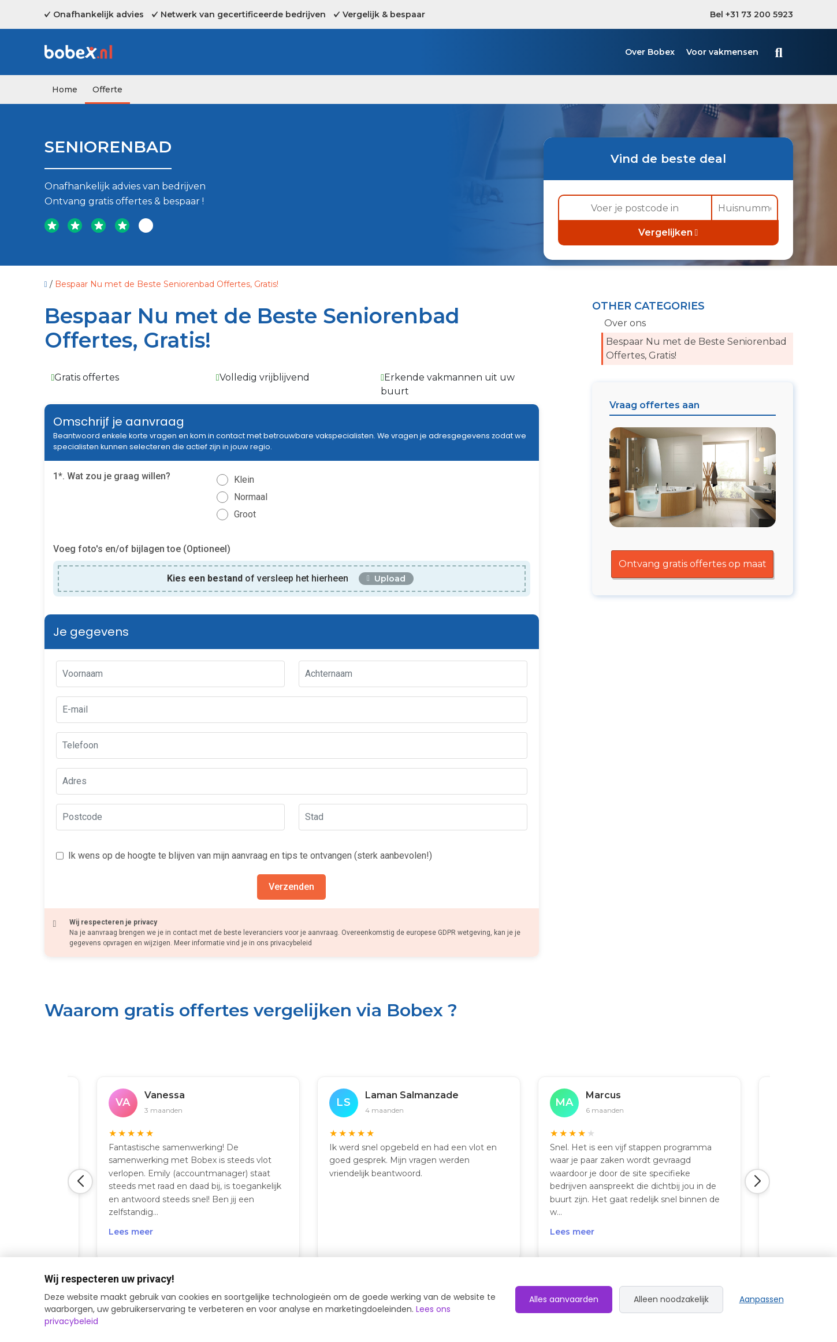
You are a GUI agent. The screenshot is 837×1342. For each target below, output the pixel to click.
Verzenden (291, 886)
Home (64, 89)
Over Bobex (650, 52)
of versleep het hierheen (257, 578)
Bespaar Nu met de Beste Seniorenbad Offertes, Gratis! (696, 348)
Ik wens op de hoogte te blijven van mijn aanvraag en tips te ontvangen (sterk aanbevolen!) (250, 855)
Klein (244, 479)
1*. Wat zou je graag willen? (111, 476)
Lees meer (131, 1232)
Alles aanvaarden (563, 1299)
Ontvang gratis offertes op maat (693, 563)
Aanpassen (761, 1299)
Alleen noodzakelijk (671, 1299)
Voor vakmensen (722, 52)
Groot (245, 514)
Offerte (107, 89)
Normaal (250, 496)
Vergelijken (668, 232)
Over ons (625, 323)
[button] (80, 1181)
